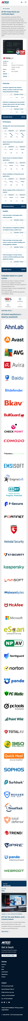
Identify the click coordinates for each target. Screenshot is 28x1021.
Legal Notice (5, 1010)
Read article (6, 932)
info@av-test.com (9, 992)
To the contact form (9, 955)
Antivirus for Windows (16, 914)
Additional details (7, 310)
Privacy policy (19, 1007)
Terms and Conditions (7, 1007)
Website (6, 74)
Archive (6, 76)
